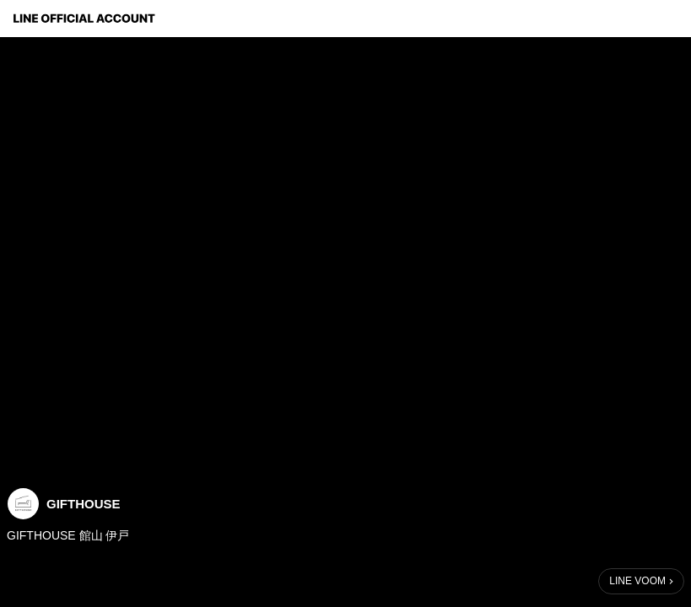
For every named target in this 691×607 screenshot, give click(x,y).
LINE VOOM (637, 581)
